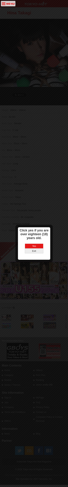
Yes (34, 239)
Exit (34, 244)
